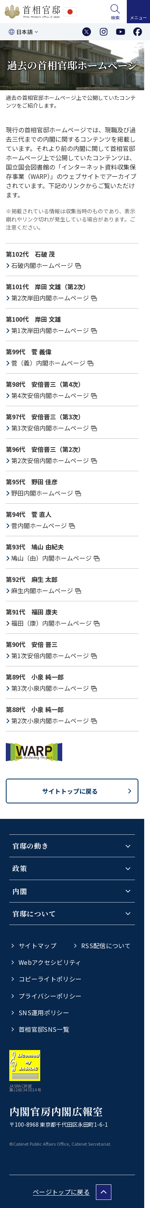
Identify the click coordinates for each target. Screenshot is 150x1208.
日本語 (24, 32)
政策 (19, 868)
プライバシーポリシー (50, 995)
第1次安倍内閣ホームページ (54, 655)
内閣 (19, 891)
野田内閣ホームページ (46, 493)
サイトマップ (37, 945)
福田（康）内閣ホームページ (55, 623)
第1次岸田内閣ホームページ (54, 330)
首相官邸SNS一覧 (44, 1029)
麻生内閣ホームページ (46, 590)
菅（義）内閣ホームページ (52, 362)
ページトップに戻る (61, 1191)
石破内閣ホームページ (46, 265)
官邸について (34, 913)
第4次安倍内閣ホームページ (54, 395)
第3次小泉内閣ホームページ (54, 688)
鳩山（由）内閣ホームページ (55, 558)
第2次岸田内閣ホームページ (54, 297)
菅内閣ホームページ (43, 525)
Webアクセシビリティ (50, 962)
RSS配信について (106, 945)
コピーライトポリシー (50, 978)
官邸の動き (30, 846)
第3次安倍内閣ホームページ (54, 427)
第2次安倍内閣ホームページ (54, 460)
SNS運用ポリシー (44, 1012)
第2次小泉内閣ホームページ (54, 720)
